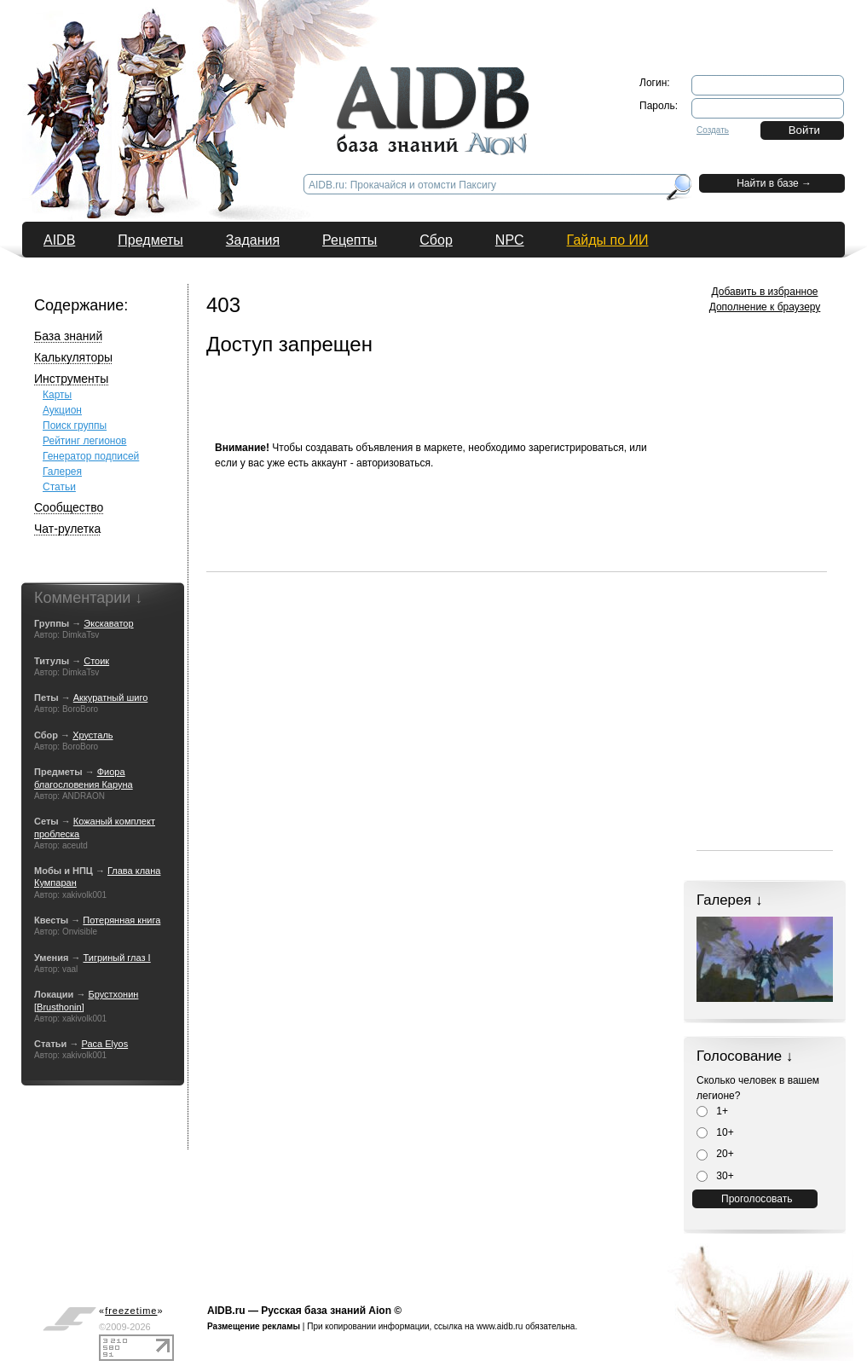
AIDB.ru (226, 1311)
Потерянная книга (121, 920)
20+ (715, 1154)
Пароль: (658, 106)
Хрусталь (92, 735)
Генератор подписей (91, 456)
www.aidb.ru (500, 1326)
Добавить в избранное (765, 292)
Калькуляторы (73, 357)
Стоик (96, 661)
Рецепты (349, 240)
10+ (715, 1132)
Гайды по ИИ (608, 240)
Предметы (150, 240)
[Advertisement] (516, 533)
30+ (715, 1176)
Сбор (436, 240)
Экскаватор (108, 623)
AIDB (59, 240)
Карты (57, 395)
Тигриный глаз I (117, 957)
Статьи (59, 487)
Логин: (654, 83)
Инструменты (71, 378)
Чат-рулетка (67, 528)
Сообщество (68, 507)
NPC (509, 240)
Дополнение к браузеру (765, 307)
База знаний (68, 336)
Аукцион (62, 410)
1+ (712, 1111)
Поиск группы (75, 425)
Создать (712, 130)
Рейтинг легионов (85, 441)
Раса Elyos (104, 1044)
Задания (253, 240)
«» (131, 1310)
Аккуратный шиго (110, 697)
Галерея (62, 472)
